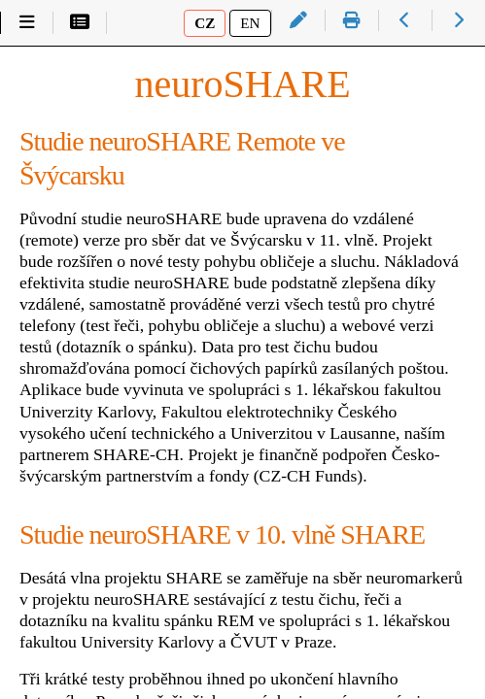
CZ (204, 23)
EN (250, 23)
